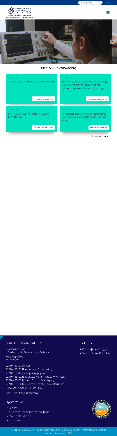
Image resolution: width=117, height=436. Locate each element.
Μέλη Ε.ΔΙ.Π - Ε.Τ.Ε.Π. (20, 416)
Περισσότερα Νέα (101, 136)
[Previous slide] (4, 41)
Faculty (13, 408)
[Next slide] (112, 41)
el (106, 3)
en (109, 3)
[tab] (44, 61)
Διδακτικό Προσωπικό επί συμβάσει (29, 412)
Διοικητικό (15, 420)
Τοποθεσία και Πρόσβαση (96, 353)
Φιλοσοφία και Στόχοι (94, 349)
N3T (70, 433)
